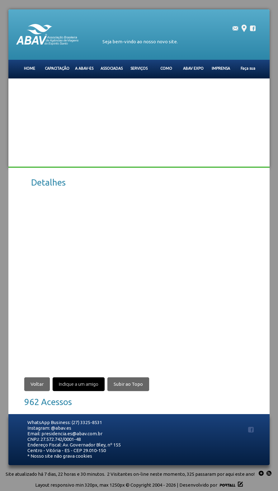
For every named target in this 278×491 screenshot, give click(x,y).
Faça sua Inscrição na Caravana (248, 71)
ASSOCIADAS (112, 68)
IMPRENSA (221, 68)
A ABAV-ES (84, 68)
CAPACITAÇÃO (57, 68)
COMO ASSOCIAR (166, 71)
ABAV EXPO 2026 (193, 71)
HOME (29, 68)
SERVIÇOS (139, 68)
